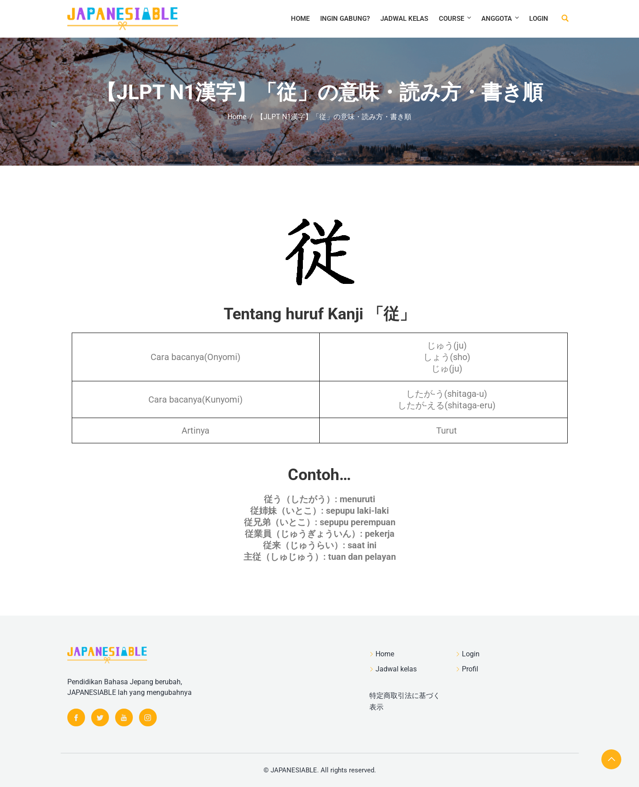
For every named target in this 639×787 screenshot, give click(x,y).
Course (455, 18)
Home (300, 19)
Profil (470, 669)
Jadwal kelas (404, 19)
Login (538, 19)
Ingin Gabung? (345, 19)
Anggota (500, 18)
